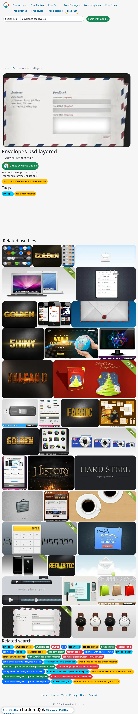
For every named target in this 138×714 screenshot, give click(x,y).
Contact (93, 695)
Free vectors (19, 5)
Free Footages (72, 5)
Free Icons (111, 5)
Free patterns (55, 10)
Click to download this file (20, 166)
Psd (14, 68)
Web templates (92, 5)
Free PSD (72, 10)
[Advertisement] (69, 45)
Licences (54, 695)
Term (64, 695)
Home (6, 68)
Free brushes (20, 10)
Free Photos (37, 5)
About (83, 695)
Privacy (73, 695)
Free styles (37, 10)
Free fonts (54, 5)
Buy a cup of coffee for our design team (25, 181)
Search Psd (11, 18)
